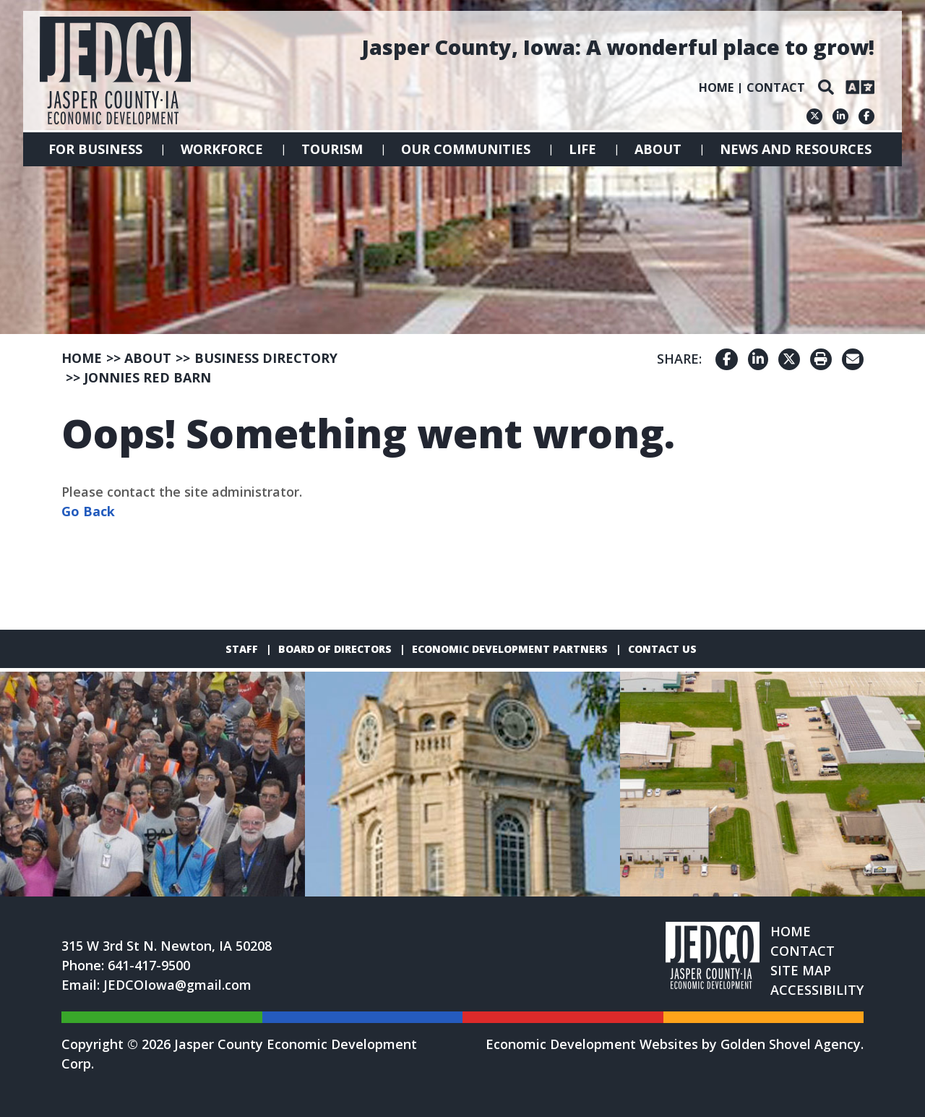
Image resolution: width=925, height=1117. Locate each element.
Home (716, 87)
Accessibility (817, 989)
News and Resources (796, 149)
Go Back (88, 511)
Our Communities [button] (465, 149)
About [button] (657, 149)
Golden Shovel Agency (790, 1044)
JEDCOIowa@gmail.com (177, 984)
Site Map (800, 970)
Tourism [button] (332, 149)
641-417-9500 (149, 965)
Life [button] (582, 149)
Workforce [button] (222, 149)
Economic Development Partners (510, 649)
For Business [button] (95, 149)
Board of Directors (335, 649)
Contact (776, 87)
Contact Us (662, 649)
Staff (241, 649)
